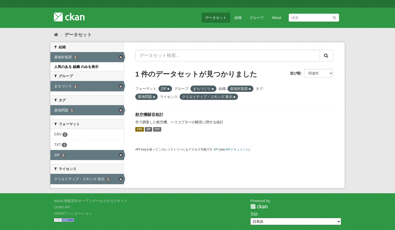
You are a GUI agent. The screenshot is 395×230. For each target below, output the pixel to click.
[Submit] (334, 17)
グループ (257, 18)
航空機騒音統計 (149, 114)
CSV (139, 129)
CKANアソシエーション (73, 213)
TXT (157, 129)
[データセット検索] (314, 18)
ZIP (148, 129)
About (276, 18)
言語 (253, 214)
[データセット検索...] (227, 55)
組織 (238, 18)
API (215, 149)
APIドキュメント (237, 149)
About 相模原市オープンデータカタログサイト (90, 201)
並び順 (295, 73)
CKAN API (62, 207)
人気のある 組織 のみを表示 (76, 67)
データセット (215, 18)
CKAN (259, 206)
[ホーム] (56, 34)
